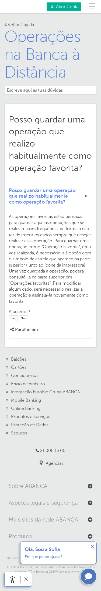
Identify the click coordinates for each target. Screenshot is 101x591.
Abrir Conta (62, 7)
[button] (50, 486)
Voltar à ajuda (19, 24)
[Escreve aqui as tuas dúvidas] (50, 90)
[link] (12, 579)
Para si (9, 6)
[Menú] (92, 6)
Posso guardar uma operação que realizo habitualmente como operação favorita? (42, 196)
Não (23, 318)
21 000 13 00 (52, 450)
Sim (13, 318)
